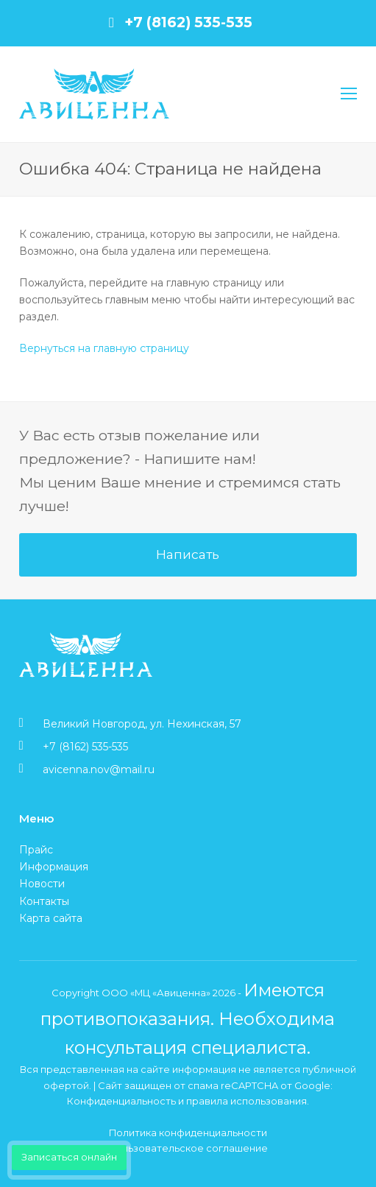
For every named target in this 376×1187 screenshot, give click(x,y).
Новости (42, 883)
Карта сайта (50, 918)
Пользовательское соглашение (188, 1148)
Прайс (36, 849)
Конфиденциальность (121, 1101)
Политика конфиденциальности (188, 1132)
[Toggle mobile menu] (349, 94)
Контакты (44, 901)
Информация (53, 866)
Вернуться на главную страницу (104, 348)
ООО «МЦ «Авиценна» (156, 992)
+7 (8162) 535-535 (188, 22)
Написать (187, 554)
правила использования (246, 1101)
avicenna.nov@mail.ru (99, 769)
